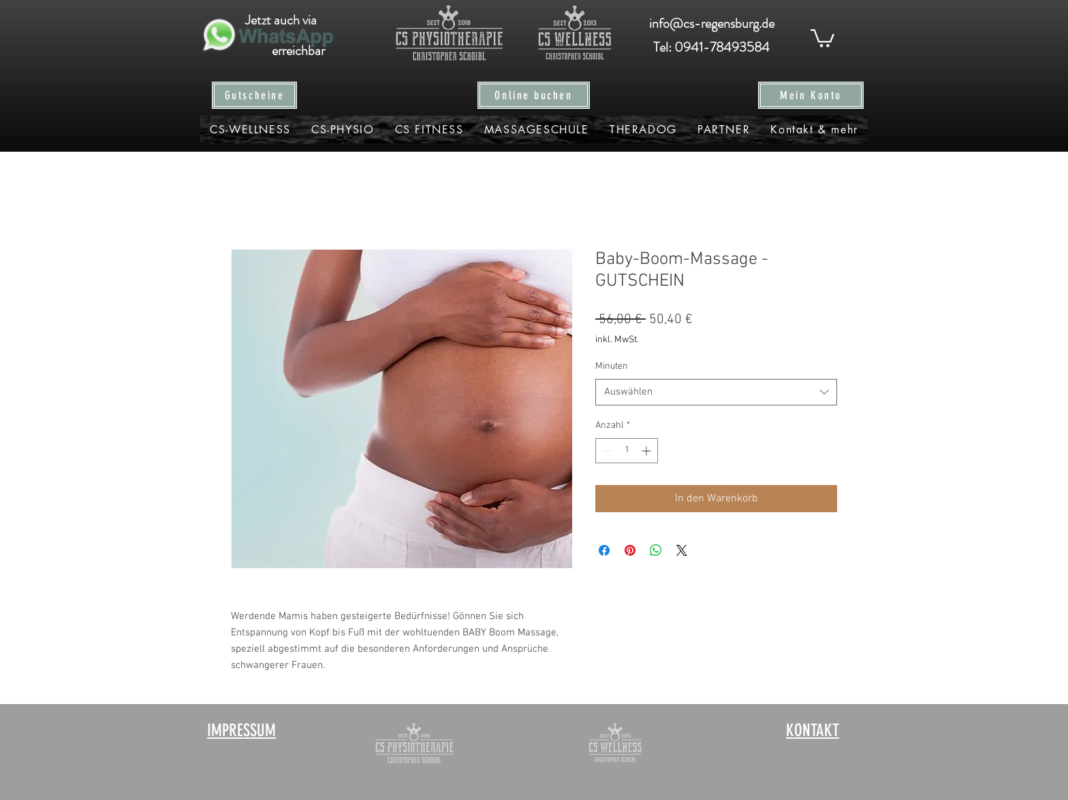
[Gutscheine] (254, 95)
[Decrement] (605, 451)
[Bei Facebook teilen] (604, 550)
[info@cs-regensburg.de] (711, 23)
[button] (822, 37)
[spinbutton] (626, 451)
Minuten (611, 366)
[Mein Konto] (811, 95)
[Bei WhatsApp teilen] (656, 550)
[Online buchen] (533, 95)
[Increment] (647, 451)
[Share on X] (682, 550)
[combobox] (716, 392)
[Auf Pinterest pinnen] (630, 550)
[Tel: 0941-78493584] (711, 47)
